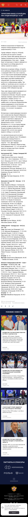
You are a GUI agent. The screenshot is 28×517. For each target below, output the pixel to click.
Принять (14, 512)
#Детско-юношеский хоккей (8, 301)
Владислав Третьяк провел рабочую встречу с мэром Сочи (14, 333)
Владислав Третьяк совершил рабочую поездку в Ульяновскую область (13, 441)
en (26, 1)
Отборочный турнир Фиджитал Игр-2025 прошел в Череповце (12, 407)
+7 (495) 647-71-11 (12, 494)
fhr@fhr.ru (19, 494)
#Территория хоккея (6, 303)
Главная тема (6, 348)
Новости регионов (22, 42)
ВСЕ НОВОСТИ (6, 10)
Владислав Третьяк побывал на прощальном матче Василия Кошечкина (12, 372)
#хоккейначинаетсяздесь (18, 303)
